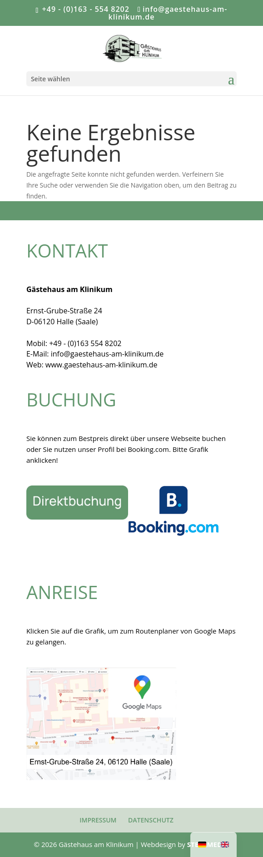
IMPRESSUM (97, 820)
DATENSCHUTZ (151, 820)
